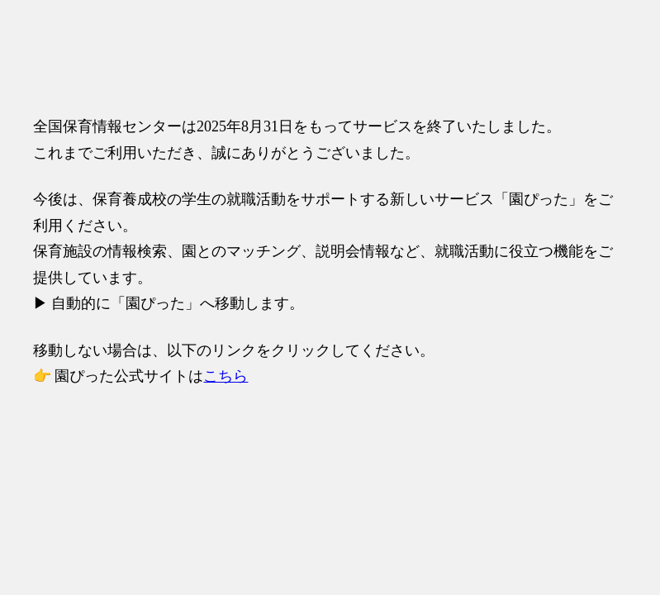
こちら (225, 376)
